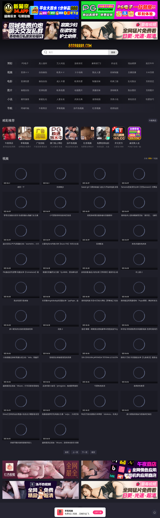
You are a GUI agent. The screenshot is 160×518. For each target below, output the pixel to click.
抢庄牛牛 (150, 63)
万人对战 (61, 63)
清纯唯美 (114, 90)
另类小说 (114, 99)
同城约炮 (25, 108)
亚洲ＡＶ (25, 72)
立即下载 (98, 512)
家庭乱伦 (43, 99)
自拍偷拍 (43, 72)
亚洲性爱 (25, 81)
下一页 (84, 452)
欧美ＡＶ (61, 72)
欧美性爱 (78, 81)
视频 (9, 72)
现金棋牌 (132, 63)
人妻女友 (61, 99)
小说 (9, 99)
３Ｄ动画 (78, 72)
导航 (9, 108)
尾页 (93, 452)
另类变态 (150, 81)
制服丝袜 (96, 81)
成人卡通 (61, 81)
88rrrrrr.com (80, 45)
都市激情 (25, 99)
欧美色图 (61, 90)
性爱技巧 (150, 99)
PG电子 (25, 63)
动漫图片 (78, 90)
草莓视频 (61, 108)
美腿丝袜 (96, 90)
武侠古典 (78, 99)
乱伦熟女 (132, 81)
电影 (9, 81)
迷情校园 (96, 99)
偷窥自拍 (25, 90)
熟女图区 (132, 90)
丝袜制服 (114, 72)
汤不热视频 (78, 108)
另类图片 (150, 90)
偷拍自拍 (43, 81)
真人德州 (43, 63)
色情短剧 (114, 108)
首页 (67, 452)
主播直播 (132, 72)
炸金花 (114, 63)
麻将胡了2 (96, 63)
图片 (9, 90)
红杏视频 (96, 108)
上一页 (75, 452)
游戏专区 (78, 63)
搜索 (113, 52)
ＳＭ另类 (150, 72)
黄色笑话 (132, 99)
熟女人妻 (96, 72)
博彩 (9, 63)
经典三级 (114, 81)
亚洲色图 (43, 90)
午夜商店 (43, 108)
